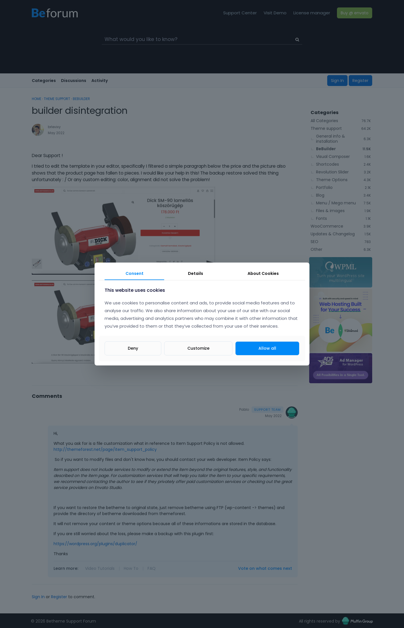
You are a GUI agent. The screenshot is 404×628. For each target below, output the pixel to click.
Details (195, 273)
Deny (133, 348)
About (263, 273)
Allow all (267, 348)
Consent (134, 273)
